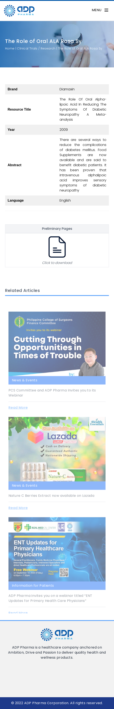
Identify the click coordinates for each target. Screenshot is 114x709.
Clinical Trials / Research (36, 48)
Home (9, 48)
